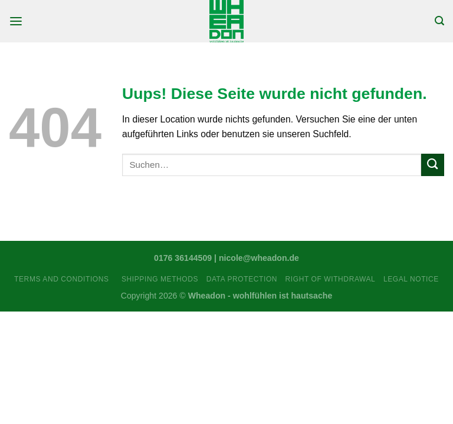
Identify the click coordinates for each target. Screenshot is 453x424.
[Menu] (16, 21)
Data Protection (241, 279)
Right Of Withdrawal (330, 279)
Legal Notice (411, 279)
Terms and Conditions (63, 279)
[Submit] (432, 165)
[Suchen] (439, 20)
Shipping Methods (160, 279)
